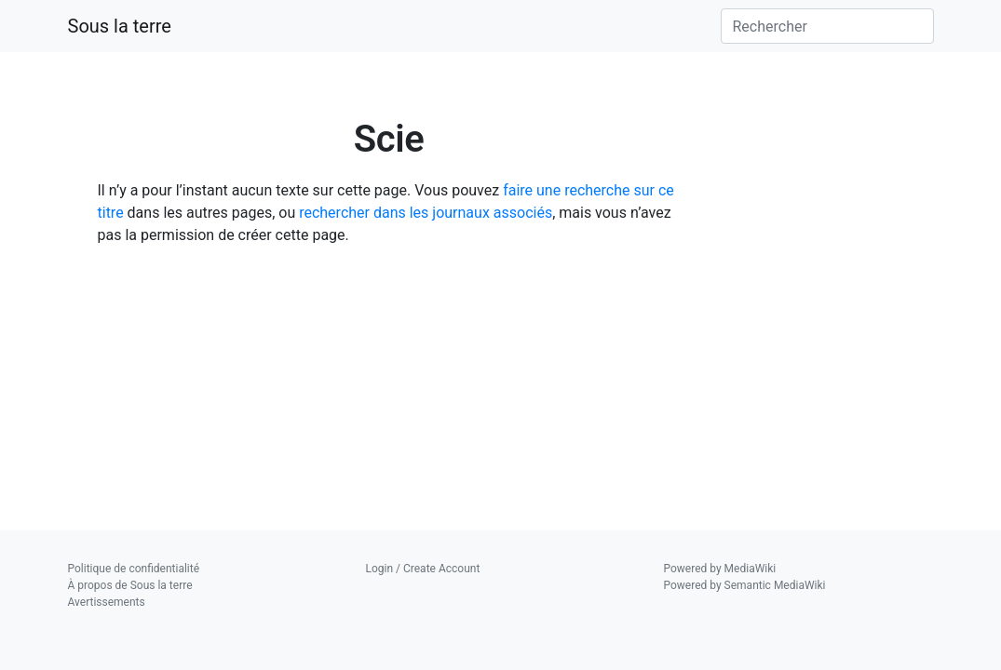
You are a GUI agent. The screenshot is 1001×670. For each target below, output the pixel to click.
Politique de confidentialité (134, 568)
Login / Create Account (423, 568)
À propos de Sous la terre (130, 585)
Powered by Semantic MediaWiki (745, 585)
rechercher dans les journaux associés (425, 212)
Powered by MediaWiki (720, 568)
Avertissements (106, 602)
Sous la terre (119, 26)
